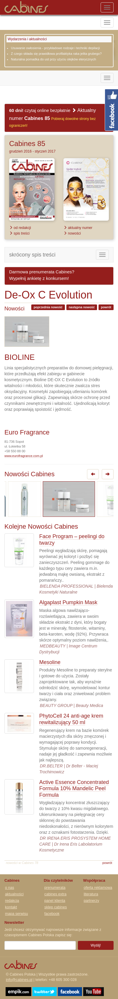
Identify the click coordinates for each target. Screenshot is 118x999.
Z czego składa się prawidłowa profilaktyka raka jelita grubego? (56, 53)
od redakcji (20, 228)
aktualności (14, 894)
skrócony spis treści (32, 255)
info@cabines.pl (19, 980)
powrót (106, 307)
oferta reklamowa (98, 888)
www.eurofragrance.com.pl (23, 456)
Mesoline (49, 662)
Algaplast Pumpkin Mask (68, 602)
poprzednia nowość (48, 307)
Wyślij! (96, 945)
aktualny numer (77, 228)
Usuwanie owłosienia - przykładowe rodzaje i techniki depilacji (55, 48)
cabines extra (55, 894)
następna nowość (82, 307)
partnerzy (91, 901)
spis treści (19, 233)
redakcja (12, 901)
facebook (51, 914)
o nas (9, 888)
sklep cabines (55, 907)
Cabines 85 (27, 143)
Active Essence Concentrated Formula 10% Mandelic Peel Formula (74, 788)
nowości (72, 233)
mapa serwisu (16, 914)
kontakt (11, 907)
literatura (91, 894)
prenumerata (54, 888)
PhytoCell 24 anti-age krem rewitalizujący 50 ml (71, 719)
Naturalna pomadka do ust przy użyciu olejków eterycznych (53, 59)
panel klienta (54, 901)
